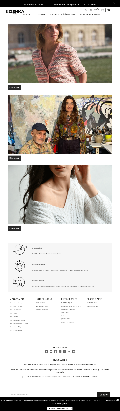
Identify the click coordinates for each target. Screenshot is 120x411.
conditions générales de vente (57, 377)
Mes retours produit (16, 306)
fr (102, 10)
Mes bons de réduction (17, 320)
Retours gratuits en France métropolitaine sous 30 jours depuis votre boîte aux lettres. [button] (60, 270)
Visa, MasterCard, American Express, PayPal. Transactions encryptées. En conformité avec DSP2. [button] (63, 286)
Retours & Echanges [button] (38, 264)
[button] (20, 250)
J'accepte (51, 408)
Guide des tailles (92, 306)
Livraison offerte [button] (37, 248)
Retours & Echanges (67, 322)
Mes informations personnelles (20, 303)
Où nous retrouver (42, 309)
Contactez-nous (92, 302)
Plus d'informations (64, 408)
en (108, 10)
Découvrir (14, 88)
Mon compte (17, 299)
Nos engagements (42, 306)
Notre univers (40, 302)
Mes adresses (14, 316)
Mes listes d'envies (16, 330)
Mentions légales (66, 302)
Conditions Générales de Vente (71, 306)
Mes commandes (15, 310)
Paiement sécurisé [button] (38, 281)
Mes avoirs (13, 313)
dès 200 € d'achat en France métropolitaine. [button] (46, 254)
